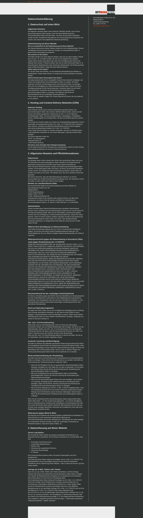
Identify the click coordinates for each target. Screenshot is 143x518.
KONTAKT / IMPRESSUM (38, 1)
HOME (29, 1)
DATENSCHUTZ (49, 1)
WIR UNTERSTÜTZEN (63, 1)
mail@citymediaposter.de (101, 26)
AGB (56, 1)
